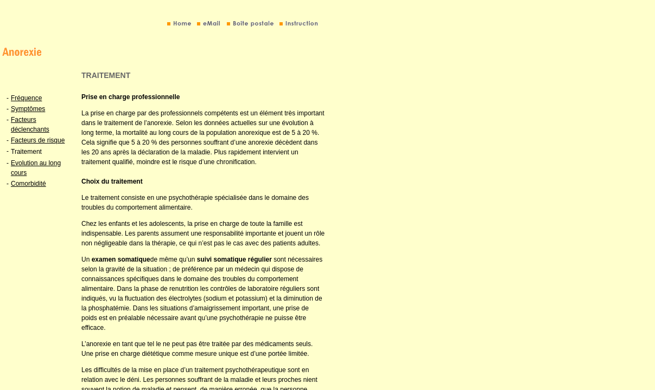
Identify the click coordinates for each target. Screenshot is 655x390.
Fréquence (26, 98)
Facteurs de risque (38, 140)
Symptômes (28, 109)
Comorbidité (28, 183)
